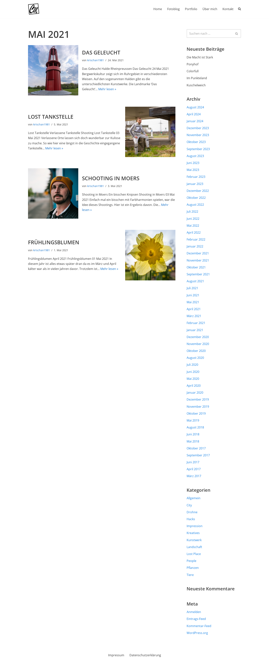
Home (157, 9)
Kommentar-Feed (199, 626)
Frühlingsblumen (53, 242)
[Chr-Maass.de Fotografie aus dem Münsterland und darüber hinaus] (33, 9)
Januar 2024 (195, 121)
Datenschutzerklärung (145, 655)
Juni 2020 (193, 372)
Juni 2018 (193, 434)
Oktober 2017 (196, 448)
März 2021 (194, 316)
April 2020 (194, 386)
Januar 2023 (195, 184)
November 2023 (198, 135)
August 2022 (195, 205)
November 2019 (198, 406)
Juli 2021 (192, 288)
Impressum (116, 655)
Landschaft (194, 547)
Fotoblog (173, 9)
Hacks (191, 519)
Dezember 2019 (198, 399)
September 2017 (198, 455)
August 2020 (195, 358)
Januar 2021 (195, 330)
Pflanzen (193, 568)
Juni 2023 (193, 163)
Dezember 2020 (198, 337)
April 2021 (194, 309)
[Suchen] (210, 33)
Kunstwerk (194, 540)
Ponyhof (192, 64)
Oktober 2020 (196, 351)
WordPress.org (197, 633)
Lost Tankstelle (50, 116)
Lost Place (194, 554)
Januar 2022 (195, 246)
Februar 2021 (196, 323)
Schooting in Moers (110, 178)
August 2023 (195, 156)
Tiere (190, 575)
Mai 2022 (193, 225)
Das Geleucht (101, 52)
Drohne (192, 512)
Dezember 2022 (198, 191)
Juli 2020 (192, 365)
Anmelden (194, 612)
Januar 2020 (195, 392)
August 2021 (195, 281)
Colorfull (193, 71)
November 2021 (198, 260)
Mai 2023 (193, 170)
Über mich (209, 9)
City (189, 505)
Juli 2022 (192, 211)
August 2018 (195, 427)
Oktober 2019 (196, 413)
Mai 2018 (193, 441)
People (191, 561)
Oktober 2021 (196, 267)
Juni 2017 (193, 462)
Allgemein (193, 498)
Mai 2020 (193, 379)
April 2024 (194, 114)
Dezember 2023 (198, 128)
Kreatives (193, 533)
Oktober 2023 (196, 142)
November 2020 (198, 344)
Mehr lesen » (107, 89)
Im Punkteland (197, 78)
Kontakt (228, 9)
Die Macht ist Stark (200, 57)
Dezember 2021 (198, 253)
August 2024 (195, 107)
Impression (194, 526)
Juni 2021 (193, 295)
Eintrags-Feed (196, 619)
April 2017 (194, 469)
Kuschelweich (196, 85)
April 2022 (194, 232)
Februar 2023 (196, 177)
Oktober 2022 (196, 198)
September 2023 (198, 149)
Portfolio (191, 9)
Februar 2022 (196, 239)
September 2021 (198, 274)
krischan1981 (95, 60)
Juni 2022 (193, 219)
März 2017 (194, 476)
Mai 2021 (193, 302)
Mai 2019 (193, 420)
